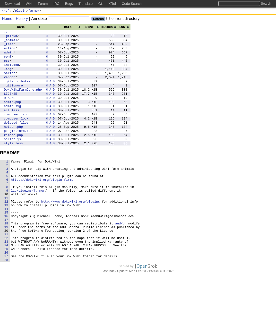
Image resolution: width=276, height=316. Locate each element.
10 (6, 222)
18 (6, 257)
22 (6, 275)
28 (6, 301)
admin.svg (12, 120)
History (20, 19)
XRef (112, 4)
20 (6, 266)
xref (5, 11)
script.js (12, 159)
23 (6, 279)
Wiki (29, 4)
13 (6, 235)
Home (7, 19)
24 (6, 284)
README (9, 111)
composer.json (16, 130)
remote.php (13, 154)
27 (6, 297)
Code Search (132, 4)
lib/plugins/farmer (28, 218)
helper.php (13, 145)
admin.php (12, 115)
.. (6, 33)
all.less (11, 125)
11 (6, 227)
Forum (43, 4)
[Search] (69, 19)
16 (6, 249)
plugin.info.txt (18, 149)
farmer (34, 11)
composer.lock (16, 135)
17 (6, 253)
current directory (122, 19)
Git (100, 4)
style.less (13, 164)
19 (6, 262)
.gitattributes (17, 91)
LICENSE (10, 106)
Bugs (69, 4)
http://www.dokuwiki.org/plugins (70, 231)
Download (12, 4)
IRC (56, 4)
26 (6, 292)
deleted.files (16, 140)
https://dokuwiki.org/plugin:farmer (43, 205)
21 (6, 270)
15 (6, 244)
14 (6, 240)
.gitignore (13, 96)
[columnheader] (23, 27)
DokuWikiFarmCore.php (23, 101)
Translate (85, 4)
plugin (20, 11)
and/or (121, 257)
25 (6, 288)
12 (6, 231)
